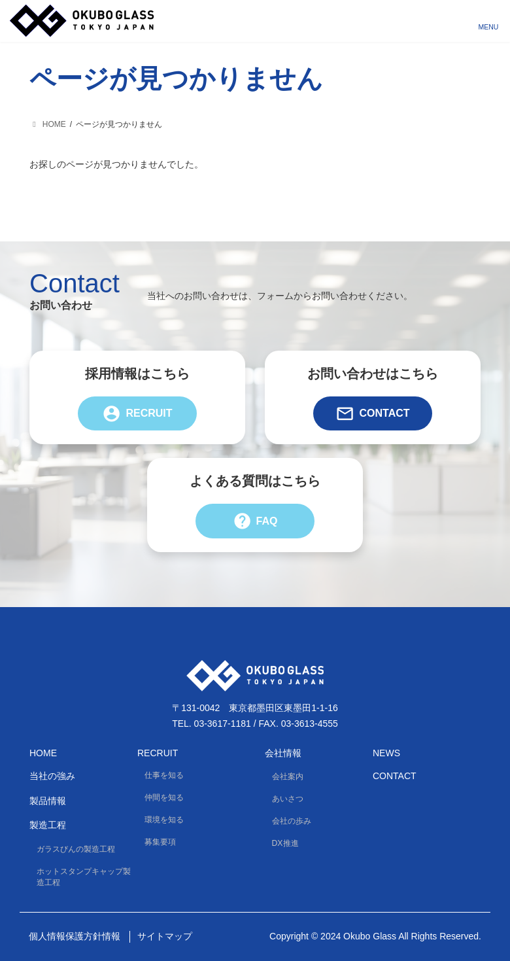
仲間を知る (164, 797)
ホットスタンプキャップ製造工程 (84, 877)
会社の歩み (291, 821)
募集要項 (160, 842)
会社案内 (287, 776)
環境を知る (164, 819)
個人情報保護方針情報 (74, 936)
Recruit (137, 413)
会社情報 (283, 752)
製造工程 (47, 825)
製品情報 (47, 800)
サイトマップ (164, 936)
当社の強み (52, 776)
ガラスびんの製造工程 (76, 848)
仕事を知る (164, 775)
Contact (372, 413)
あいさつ (287, 798)
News (386, 752)
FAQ (255, 521)
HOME (43, 752)
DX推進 (285, 843)
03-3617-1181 (222, 723)
